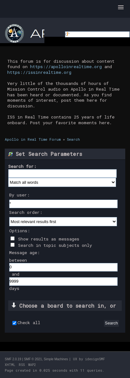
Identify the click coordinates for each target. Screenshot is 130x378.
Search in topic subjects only (51, 245)
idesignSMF (95, 359)
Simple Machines (56, 359)
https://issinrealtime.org (39, 72)
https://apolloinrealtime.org (66, 66)
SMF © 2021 (33, 359)
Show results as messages (44, 239)
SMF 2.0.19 (13, 359)
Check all (28, 322)
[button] (121, 7)
